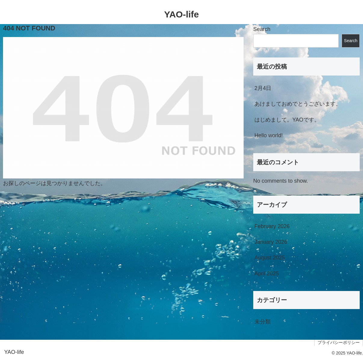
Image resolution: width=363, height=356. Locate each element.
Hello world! (268, 135)
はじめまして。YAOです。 (287, 120)
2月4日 (262, 88)
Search (261, 29)
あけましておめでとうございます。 (297, 104)
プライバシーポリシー (339, 342)
